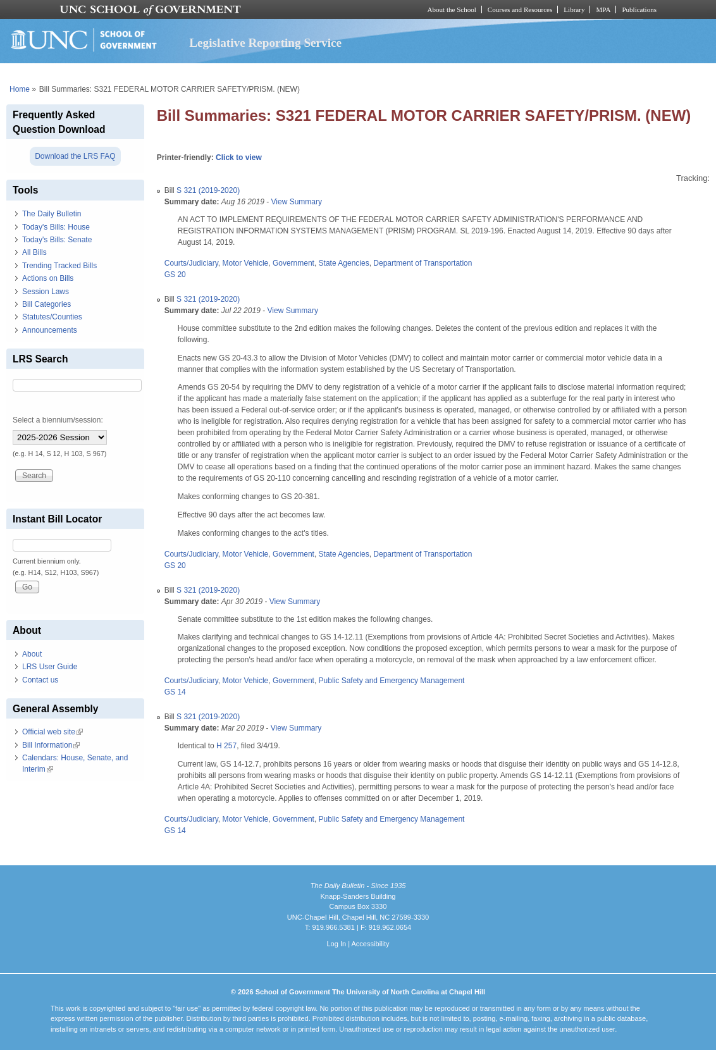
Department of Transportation (422, 263)
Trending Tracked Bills (59, 265)
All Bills (34, 252)
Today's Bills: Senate (57, 239)
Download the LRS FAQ (75, 156)
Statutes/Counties (52, 316)
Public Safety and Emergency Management (392, 680)
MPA (603, 9)
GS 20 (175, 274)
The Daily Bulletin (51, 213)
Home (19, 89)
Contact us (40, 680)
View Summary (296, 201)
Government (293, 263)
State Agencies (344, 263)
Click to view (239, 157)
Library (574, 9)
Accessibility (370, 944)
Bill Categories (46, 304)
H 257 (226, 745)
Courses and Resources (520, 9)
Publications (639, 9)
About (32, 654)
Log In (336, 944)
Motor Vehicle (246, 263)
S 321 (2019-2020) (208, 190)
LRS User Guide (49, 666)
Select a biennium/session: (58, 420)
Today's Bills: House (56, 227)
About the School (452, 9)
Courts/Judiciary (191, 263)
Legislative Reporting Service (265, 42)
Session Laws (45, 291)
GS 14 (175, 692)
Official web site (52, 731)
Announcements (49, 330)
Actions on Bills (47, 278)
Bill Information (51, 745)
